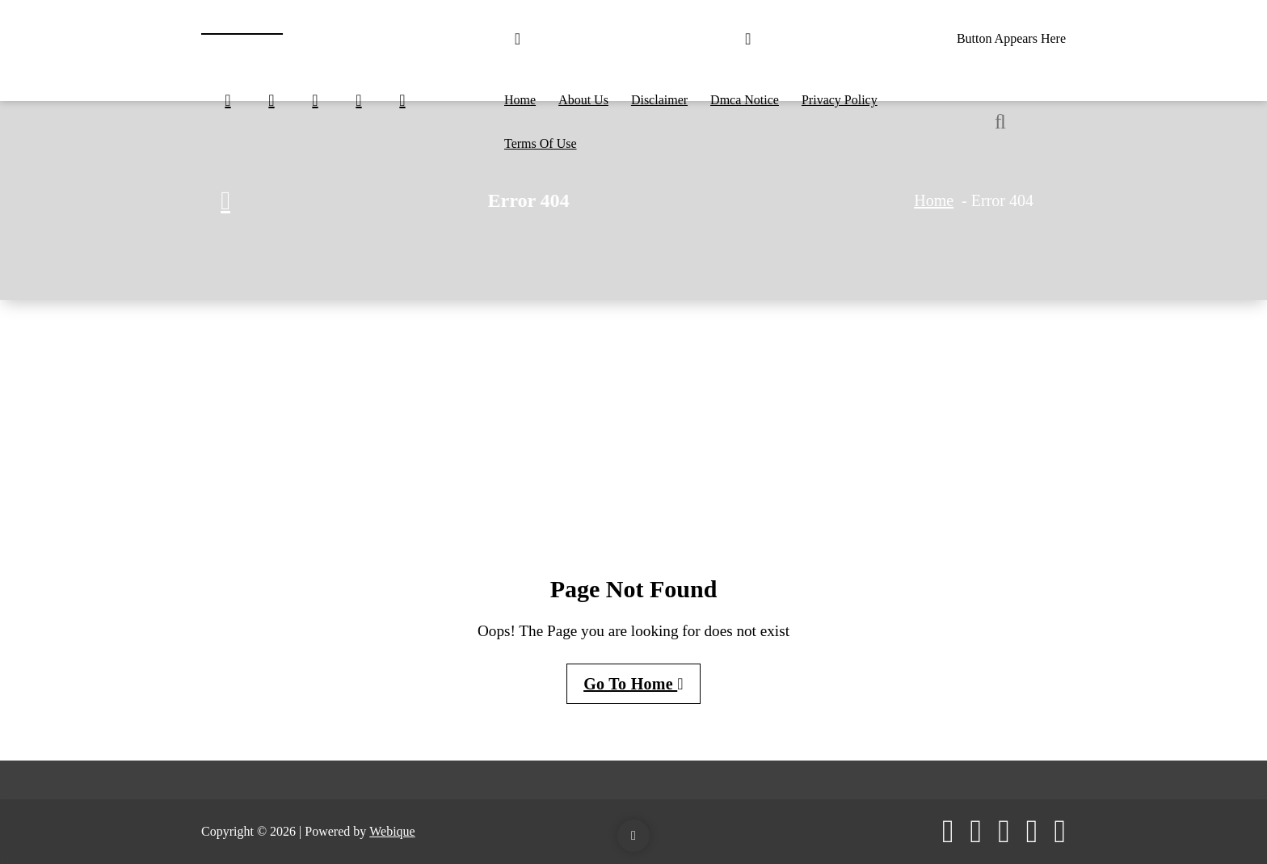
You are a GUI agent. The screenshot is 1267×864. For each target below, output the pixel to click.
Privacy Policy (840, 100)
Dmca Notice (744, 100)
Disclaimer (659, 100)
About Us (583, 100)
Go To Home (633, 684)
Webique (392, 831)
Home (520, 100)
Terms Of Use (540, 143)
